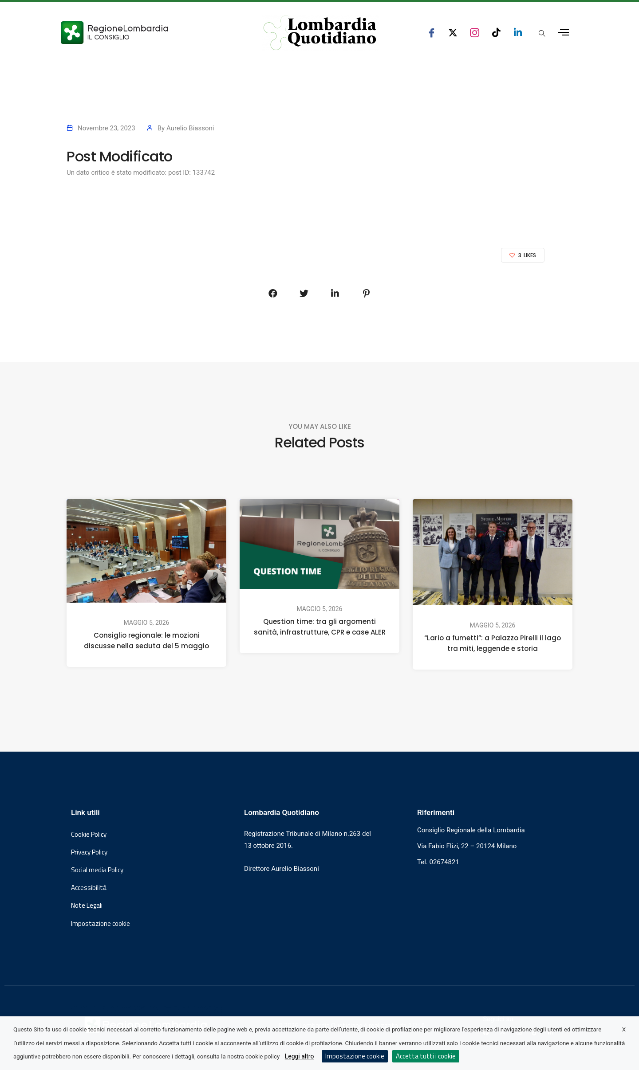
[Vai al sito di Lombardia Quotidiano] (319, 33)
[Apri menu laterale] (563, 32)
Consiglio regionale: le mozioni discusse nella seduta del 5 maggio (146, 641)
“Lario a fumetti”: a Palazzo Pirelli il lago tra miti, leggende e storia (492, 643)
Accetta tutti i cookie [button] (426, 1056)
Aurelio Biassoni (190, 128)
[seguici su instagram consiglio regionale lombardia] (475, 33)
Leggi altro (299, 1056)
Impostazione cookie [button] (100, 924)
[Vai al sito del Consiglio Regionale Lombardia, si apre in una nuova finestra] (147, 32)
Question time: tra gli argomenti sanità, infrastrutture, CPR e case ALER (320, 627)
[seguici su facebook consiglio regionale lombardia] (432, 33)
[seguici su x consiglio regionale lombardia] (453, 33)
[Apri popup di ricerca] (541, 33)
